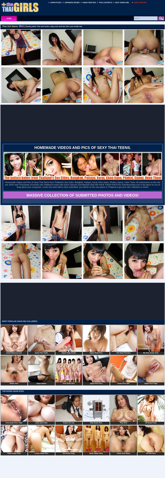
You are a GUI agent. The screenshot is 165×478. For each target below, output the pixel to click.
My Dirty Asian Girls (150, 339)
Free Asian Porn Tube (14, 409)
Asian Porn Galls (41, 339)
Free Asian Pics (68, 369)
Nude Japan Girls (96, 439)
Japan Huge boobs (68, 339)
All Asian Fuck (150, 409)
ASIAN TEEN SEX (89, 2)
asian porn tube (41, 409)
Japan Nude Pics (96, 339)
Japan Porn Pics (96, 369)
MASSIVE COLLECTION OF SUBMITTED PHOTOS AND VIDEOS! (82, 195)
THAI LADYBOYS (105, 2)
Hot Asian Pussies (123, 339)
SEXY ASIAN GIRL (122, 2)
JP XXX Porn (150, 439)
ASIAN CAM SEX (140, 2)
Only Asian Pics (96, 409)
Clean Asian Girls (14, 439)
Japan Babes (41, 369)
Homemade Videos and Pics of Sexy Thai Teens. (82, 148)
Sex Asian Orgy (68, 439)
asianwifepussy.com (14, 339)
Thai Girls (123, 409)
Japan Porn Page (150, 369)
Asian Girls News (123, 439)
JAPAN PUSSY (56, 2)
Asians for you (68, 409)
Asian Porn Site (123, 369)
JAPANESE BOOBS (72, 2)
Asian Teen (14, 369)
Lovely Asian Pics (41, 439)
